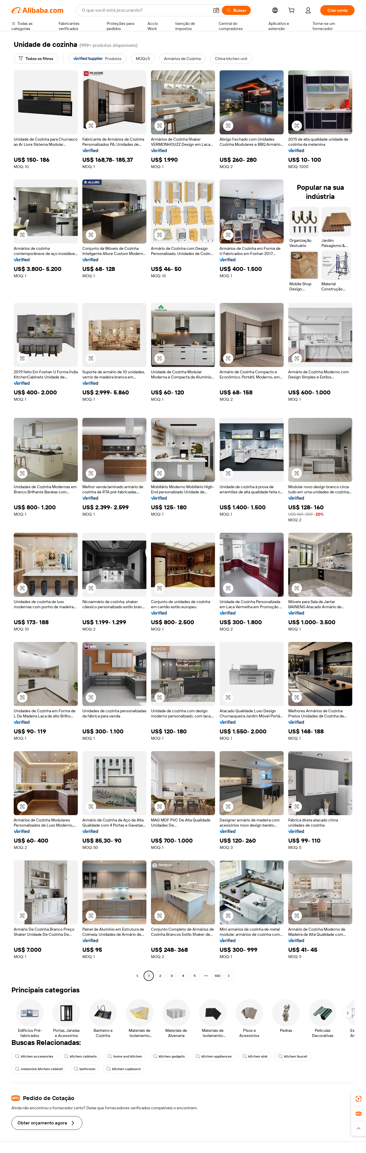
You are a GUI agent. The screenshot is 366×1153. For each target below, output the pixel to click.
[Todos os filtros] (36, 58)
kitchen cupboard (123, 1069)
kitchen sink (254, 1056)
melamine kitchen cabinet (39, 1069)
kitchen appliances (214, 1056)
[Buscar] (236, 10)
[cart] (292, 11)
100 (217, 976)
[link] (358, 1098)
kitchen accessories (34, 1056)
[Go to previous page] (137, 976)
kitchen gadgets (169, 1056)
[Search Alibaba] (145, 10)
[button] (216, 10)
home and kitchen (125, 1056)
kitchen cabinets (80, 1056)
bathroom (85, 1069)
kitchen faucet (292, 1056)
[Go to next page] (229, 976)
